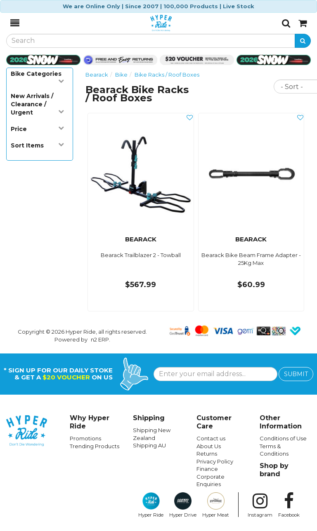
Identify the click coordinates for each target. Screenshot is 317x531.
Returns (206, 453)
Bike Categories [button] (37, 77)
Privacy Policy (214, 461)
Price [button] (37, 129)
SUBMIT (296, 374)
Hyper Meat (215, 505)
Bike (121, 74)
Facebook (289, 505)
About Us (208, 446)
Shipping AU (149, 445)
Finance (207, 469)
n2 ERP (100, 339)
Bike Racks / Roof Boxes (167, 74)
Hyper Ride (150, 505)
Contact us (210, 438)
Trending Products (94, 446)
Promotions (85, 438)
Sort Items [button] (37, 145)
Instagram (260, 505)
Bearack (96, 74)
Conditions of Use (283, 438)
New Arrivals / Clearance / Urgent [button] (37, 104)
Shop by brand (274, 470)
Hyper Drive (182, 505)
